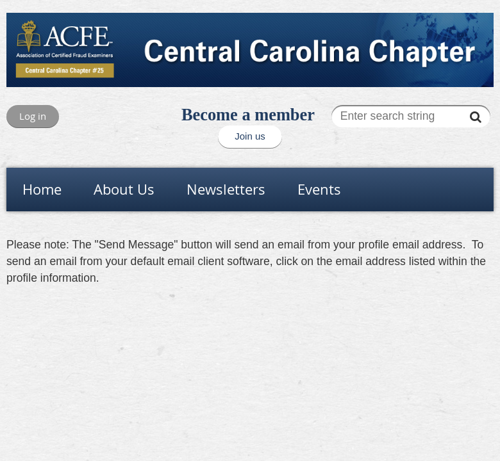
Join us (250, 136)
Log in (32, 115)
